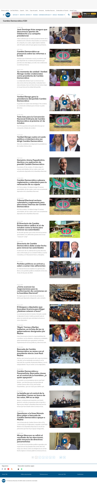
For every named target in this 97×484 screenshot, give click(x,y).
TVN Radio (35, 14)
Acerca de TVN (62, 474)
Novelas (55, 14)
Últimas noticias (5, 10)
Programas (61, 14)
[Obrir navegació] (4, 15)
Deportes (29, 14)
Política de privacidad (26, 474)
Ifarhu (27, 10)
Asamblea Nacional (50, 10)
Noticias (16, 14)
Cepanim (22, 10)
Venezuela (41, 10)
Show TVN (22, 14)
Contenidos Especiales (45, 14)
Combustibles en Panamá (62, 10)
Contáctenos (80, 474)
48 (60, 457)
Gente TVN (4, 474)
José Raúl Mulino (14, 10)
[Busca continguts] (69, 15)
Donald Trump (73, 10)
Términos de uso (44, 474)
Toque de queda (34, 10)
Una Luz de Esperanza (89, 15)
